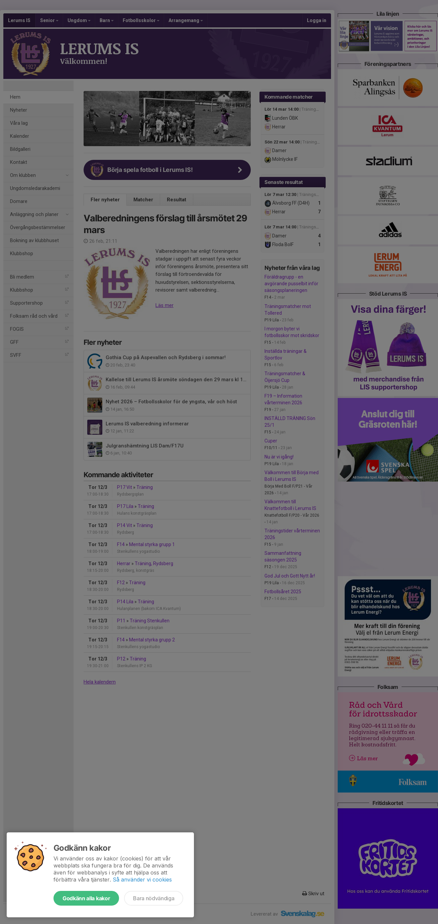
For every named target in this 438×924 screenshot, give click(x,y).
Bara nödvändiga (153, 898)
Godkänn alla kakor (86, 898)
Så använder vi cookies (142, 879)
